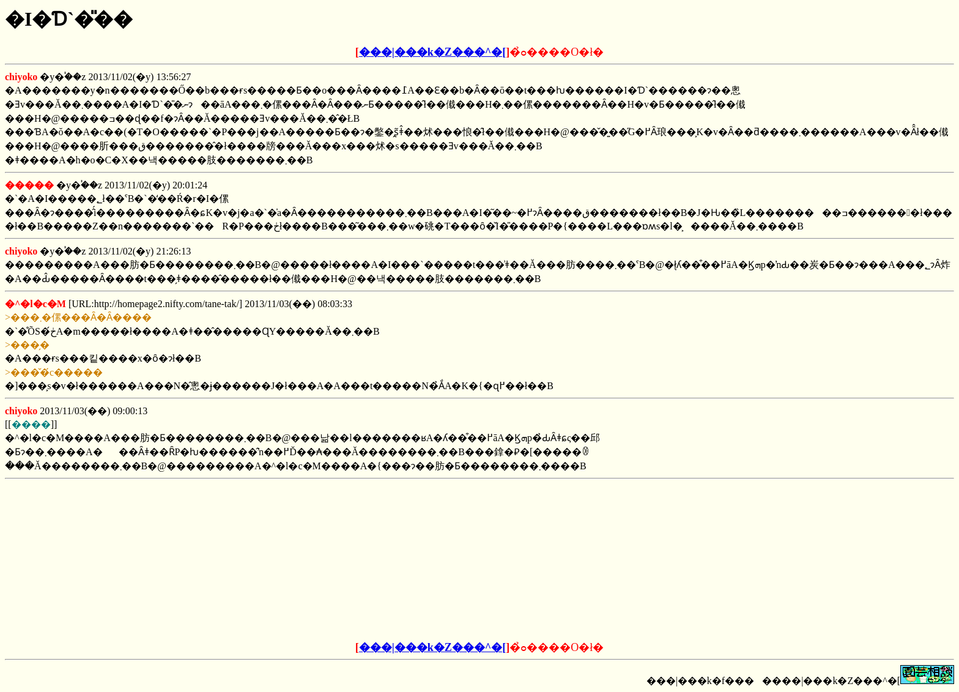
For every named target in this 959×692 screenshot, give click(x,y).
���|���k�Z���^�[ (432, 52)
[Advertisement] (386, 560)
